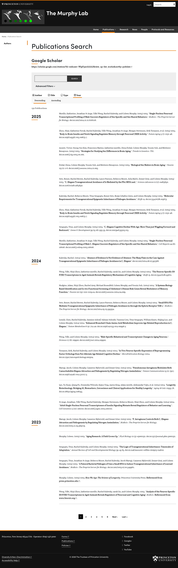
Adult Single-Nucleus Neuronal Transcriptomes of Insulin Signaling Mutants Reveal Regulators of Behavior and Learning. (115, 405)
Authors (15, 43)
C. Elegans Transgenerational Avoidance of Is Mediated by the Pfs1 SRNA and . (100, 182)
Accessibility (11, 560)
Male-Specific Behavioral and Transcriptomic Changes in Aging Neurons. (134, 336)
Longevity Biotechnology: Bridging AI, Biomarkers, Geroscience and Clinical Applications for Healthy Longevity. (117, 386)
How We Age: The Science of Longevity (102, 477)
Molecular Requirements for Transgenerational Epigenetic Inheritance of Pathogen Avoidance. (116, 197)
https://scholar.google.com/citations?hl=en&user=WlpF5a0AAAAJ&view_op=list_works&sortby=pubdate (82, 66)
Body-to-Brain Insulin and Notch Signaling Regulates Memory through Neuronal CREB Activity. (103, 134)
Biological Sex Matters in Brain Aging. (148, 165)
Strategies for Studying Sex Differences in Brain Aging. (106, 151)
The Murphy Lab (67, 13)
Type (65, 95)
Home (96, 29)
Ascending (56, 100)
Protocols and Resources (163, 29)
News (134, 29)
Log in (149, 5)
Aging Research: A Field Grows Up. (102, 436)
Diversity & (17, 557)
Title (52, 95)
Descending (40, 100)
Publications (109, 29)
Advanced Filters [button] (44, 86)
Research (124, 29)
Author (38, 95)
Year (79, 95)
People (144, 29)
